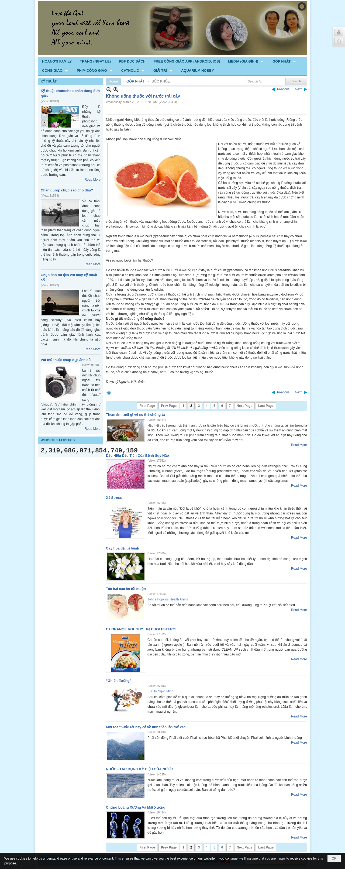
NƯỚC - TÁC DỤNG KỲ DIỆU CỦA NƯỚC (139, 769)
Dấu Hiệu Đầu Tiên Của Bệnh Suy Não (137, 456)
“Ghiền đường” (118, 681)
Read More (93, 179)
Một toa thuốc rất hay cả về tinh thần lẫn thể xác (146, 727)
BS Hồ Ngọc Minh (160, 691)
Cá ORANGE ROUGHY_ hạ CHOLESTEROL (142, 629)
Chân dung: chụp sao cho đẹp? (67, 190)
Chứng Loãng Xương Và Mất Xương (135, 807)
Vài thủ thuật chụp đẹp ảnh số (66, 360)
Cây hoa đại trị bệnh (122, 548)
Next (298, 89)
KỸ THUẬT (49, 81)
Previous (283, 89)
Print (108, 392)
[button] (246, 61)
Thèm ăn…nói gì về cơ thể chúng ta (135, 415)
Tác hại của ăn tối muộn (126, 589)
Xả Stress (114, 498)
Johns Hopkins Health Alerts (167, 599)
